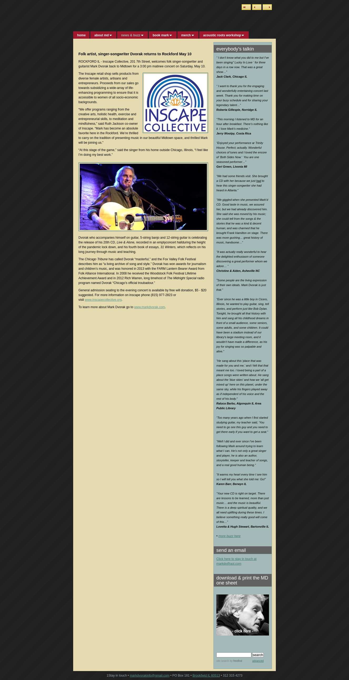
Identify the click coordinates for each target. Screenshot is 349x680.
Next (267, 7)
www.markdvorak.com (149, 307)
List (246, 7)
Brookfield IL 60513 (206, 675)
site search (222, 660)
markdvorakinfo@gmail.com (149, 675)
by (235, 660)
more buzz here (229, 536)
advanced (257, 660)
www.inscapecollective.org (103, 300)
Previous (256, 7)
